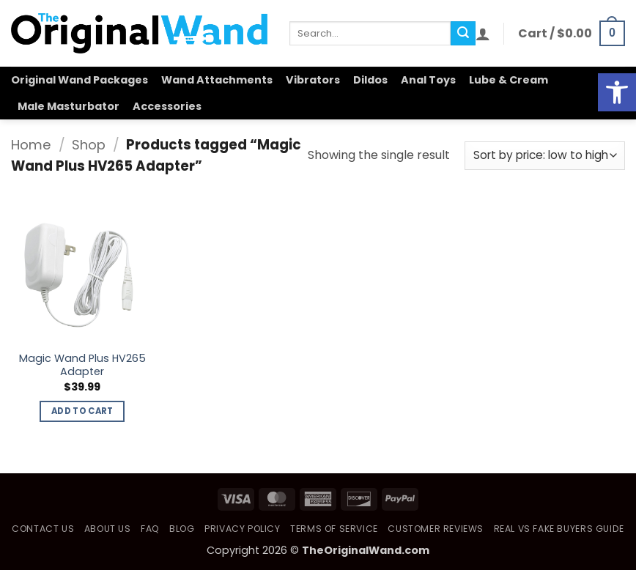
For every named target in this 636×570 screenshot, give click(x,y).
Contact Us (43, 528)
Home (31, 145)
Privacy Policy (242, 528)
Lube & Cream (508, 80)
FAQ (150, 528)
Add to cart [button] (82, 411)
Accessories (167, 106)
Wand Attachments (217, 80)
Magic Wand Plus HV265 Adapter (82, 365)
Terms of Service (334, 528)
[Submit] (463, 33)
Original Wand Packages (79, 80)
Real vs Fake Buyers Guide (559, 528)
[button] (483, 34)
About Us (107, 528)
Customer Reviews (436, 528)
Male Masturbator (68, 106)
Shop (89, 145)
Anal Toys (428, 80)
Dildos (370, 80)
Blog (181, 528)
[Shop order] (545, 155)
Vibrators (313, 80)
